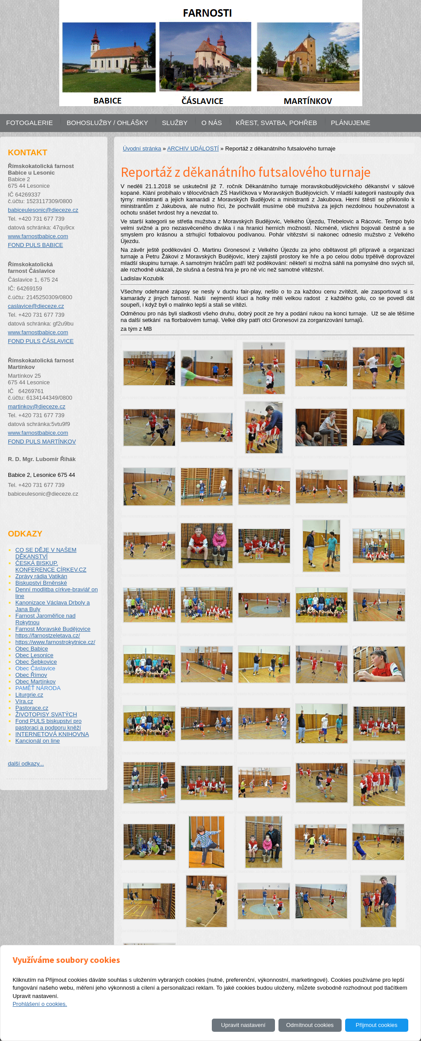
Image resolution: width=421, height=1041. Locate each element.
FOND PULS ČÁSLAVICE (41, 341)
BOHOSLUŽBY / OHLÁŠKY (107, 122)
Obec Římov (31, 675)
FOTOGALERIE (29, 122)
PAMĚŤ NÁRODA (38, 688)
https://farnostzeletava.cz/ (47, 635)
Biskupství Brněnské (41, 583)
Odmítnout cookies (309, 1025)
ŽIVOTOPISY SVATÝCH (46, 714)
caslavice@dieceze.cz (36, 306)
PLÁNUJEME (351, 122)
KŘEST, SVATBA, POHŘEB (276, 122)
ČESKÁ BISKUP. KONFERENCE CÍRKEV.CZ (50, 566)
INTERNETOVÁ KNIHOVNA (52, 734)
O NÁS (211, 122)
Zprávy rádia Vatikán (41, 576)
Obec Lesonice (34, 655)
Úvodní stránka (142, 148)
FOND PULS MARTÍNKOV (42, 441)
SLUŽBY (174, 122)
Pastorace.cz (31, 708)
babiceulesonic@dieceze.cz (43, 210)
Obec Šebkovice (36, 661)
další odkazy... (26, 763)
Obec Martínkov (35, 681)
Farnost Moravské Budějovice (52, 629)
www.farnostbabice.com (38, 236)
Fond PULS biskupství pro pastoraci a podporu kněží (48, 724)
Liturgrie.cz (29, 694)
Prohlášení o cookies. (40, 1004)
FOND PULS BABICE (35, 245)
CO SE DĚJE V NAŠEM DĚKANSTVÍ (45, 553)
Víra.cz (24, 701)
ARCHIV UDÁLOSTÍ (193, 148)
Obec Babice (31, 648)
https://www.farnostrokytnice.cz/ (55, 642)
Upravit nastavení (243, 1025)
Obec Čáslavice (35, 668)
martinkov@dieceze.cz (36, 406)
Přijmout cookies (376, 1025)
